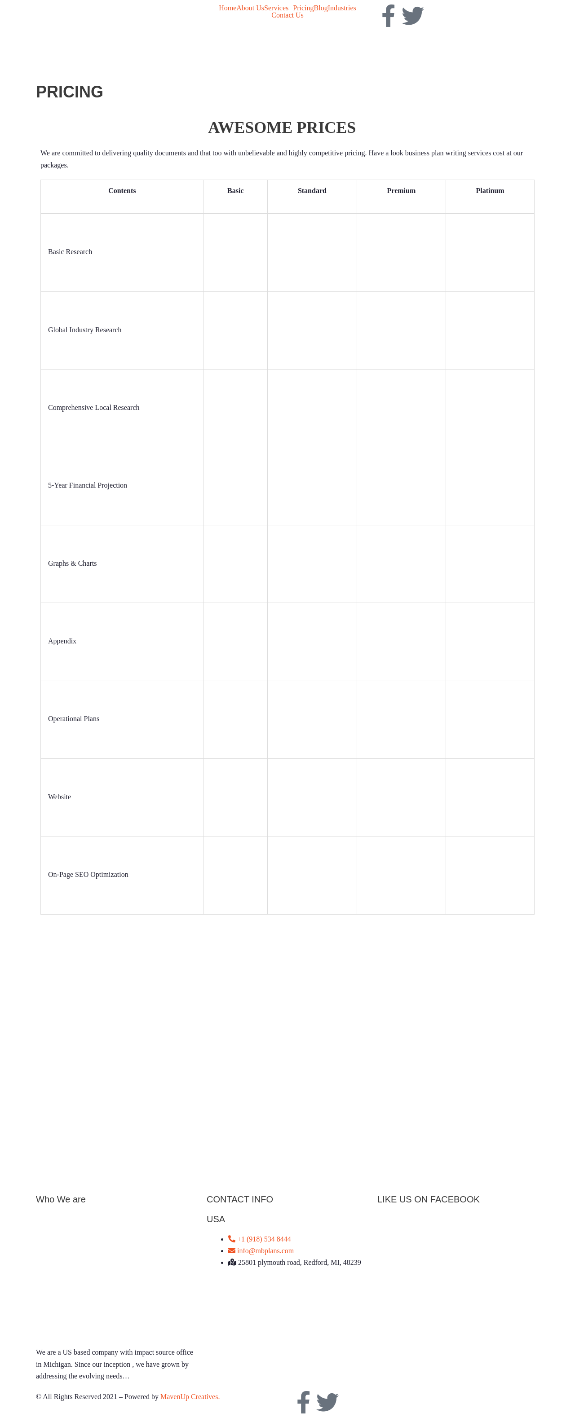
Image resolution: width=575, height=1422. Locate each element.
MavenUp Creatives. (190, 1396)
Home (227, 8)
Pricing (303, 8)
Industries (342, 8)
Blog (321, 8)
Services (276, 8)
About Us (250, 8)
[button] (278, 8)
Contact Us (287, 15)
